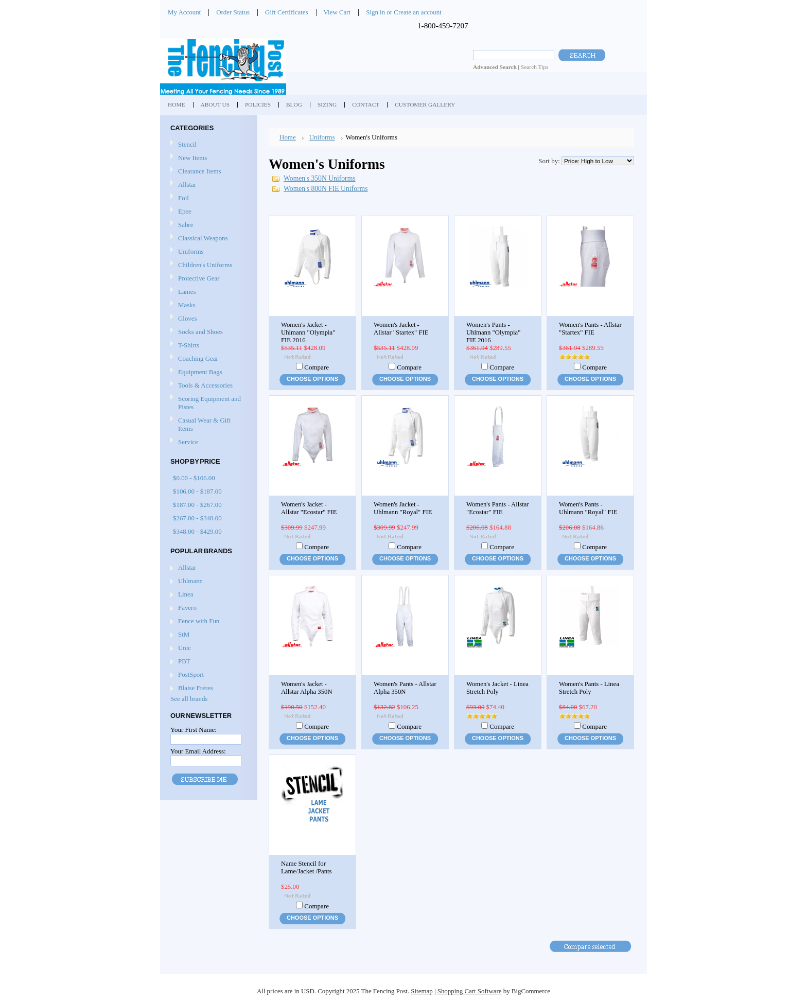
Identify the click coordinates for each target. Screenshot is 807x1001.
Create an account (417, 12)
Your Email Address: (198, 751)
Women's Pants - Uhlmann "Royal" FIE (588, 508)
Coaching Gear (207, 359)
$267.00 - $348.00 (197, 518)
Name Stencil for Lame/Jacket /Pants (306, 867)
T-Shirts (188, 345)
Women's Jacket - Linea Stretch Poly (497, 687)
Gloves (207, 318)
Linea (185, 594)
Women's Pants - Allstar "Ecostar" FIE (497, 508)
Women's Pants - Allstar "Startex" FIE (590, 328)
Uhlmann (190, 581)
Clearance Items (199, 171)
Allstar (207, 185)
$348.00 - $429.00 (197, 531)
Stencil (187, 144)
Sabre (207, 225)
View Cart (337, 12)
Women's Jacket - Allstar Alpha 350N (306, 687)
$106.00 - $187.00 (197, 491)
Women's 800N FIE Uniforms (326, 188)
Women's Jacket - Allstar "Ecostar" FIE (309, 508)
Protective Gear (207, 278)
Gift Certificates (286, 12)
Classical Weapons (207, 238)
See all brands (188, 699)
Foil (207, 198)
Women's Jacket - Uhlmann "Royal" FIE (403, 508)
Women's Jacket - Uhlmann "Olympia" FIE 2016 (308, 332)
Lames (207, 292)
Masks (207, 305)
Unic (184, 648)
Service (188, 442)
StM (183, 634)
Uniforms (207, 252)
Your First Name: (193, 729)
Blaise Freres (195, 688)
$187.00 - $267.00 (197, 504)
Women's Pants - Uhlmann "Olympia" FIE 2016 (493, 332)
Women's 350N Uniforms (320, 178)
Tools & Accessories (207, 385)
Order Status (233, 12)
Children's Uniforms (207, 265)
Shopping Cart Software (469, 991)
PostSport (191, 674)
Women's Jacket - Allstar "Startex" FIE (401, 328)
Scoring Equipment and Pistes (207, 403)
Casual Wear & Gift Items (207, 424)
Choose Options (312, 379)
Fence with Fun (198, 621)
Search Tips (534, 67)
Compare (316, 367)
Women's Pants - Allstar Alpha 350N (405, 687)
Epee (207, 211)
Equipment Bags (207, 372)
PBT (184, 661)
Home (287, 137)
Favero (187, 607)
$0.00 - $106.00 (194, 478)
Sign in (375, 12)
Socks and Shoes (207, 332)
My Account (184, 12)
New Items (192, 158)
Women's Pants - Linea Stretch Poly (589, 687)
